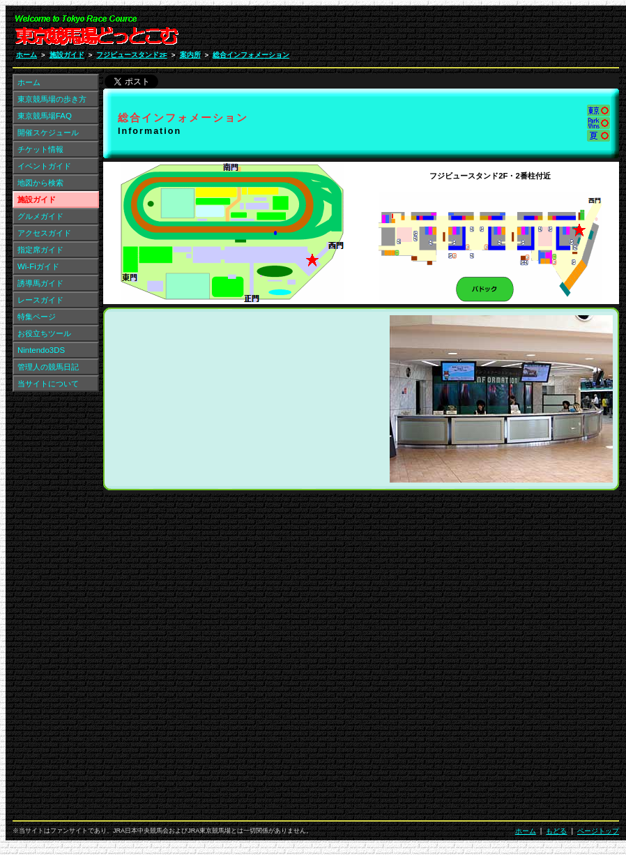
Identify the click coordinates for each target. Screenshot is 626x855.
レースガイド (40, 300)
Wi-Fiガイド (38, 266)
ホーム (26, 55)
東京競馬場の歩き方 (51, 99)
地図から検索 (40, 183)
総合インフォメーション (251, 55)
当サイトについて (48, 383)
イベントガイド (44, 166)
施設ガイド (66, 55)
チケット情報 (40, 149)
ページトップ (598, 831)
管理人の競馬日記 (48, 367)
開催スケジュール (48, 132)
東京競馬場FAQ (44, 116)
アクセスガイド (44, 233)
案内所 (190, 55)
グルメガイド (40, 216)
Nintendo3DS (41, 350)
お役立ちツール (44, 333)
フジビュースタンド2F (131, 55)
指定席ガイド (40, 249)
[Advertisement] (534, 33)
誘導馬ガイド (40, 283)
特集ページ (36, 316)
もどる (556, 831)
